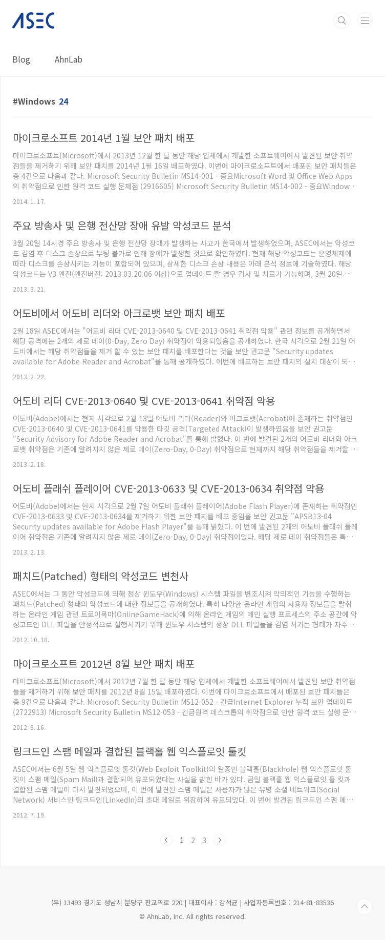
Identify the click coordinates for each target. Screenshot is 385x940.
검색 (342, 20)
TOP (364, 906)
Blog (21, 59)
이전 (166, 840)
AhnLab (68, 59)
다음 (219, 840)
